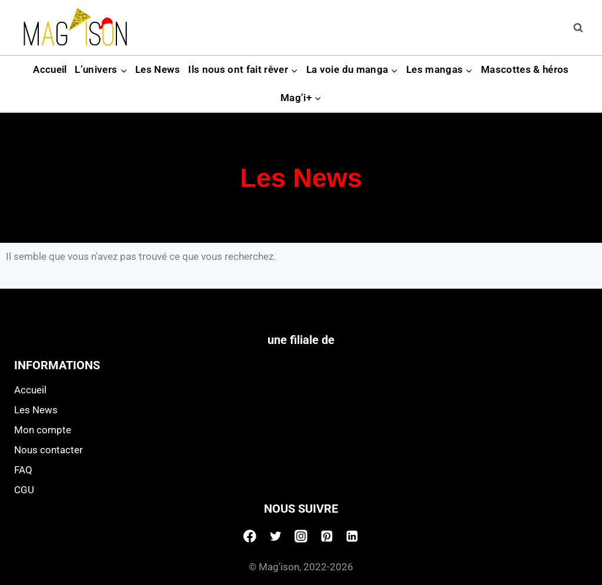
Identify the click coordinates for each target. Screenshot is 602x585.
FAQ (23, 470)
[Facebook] (250, 536)
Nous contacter (48, 450)
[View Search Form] (578, 28)
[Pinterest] (327, 536)
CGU (24, 490)
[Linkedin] (352, 536)
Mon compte (42, 430)
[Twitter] (276, 536)
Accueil (49, 69)
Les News (157, 69)
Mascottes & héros (525, 69)
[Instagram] (301, 536)
